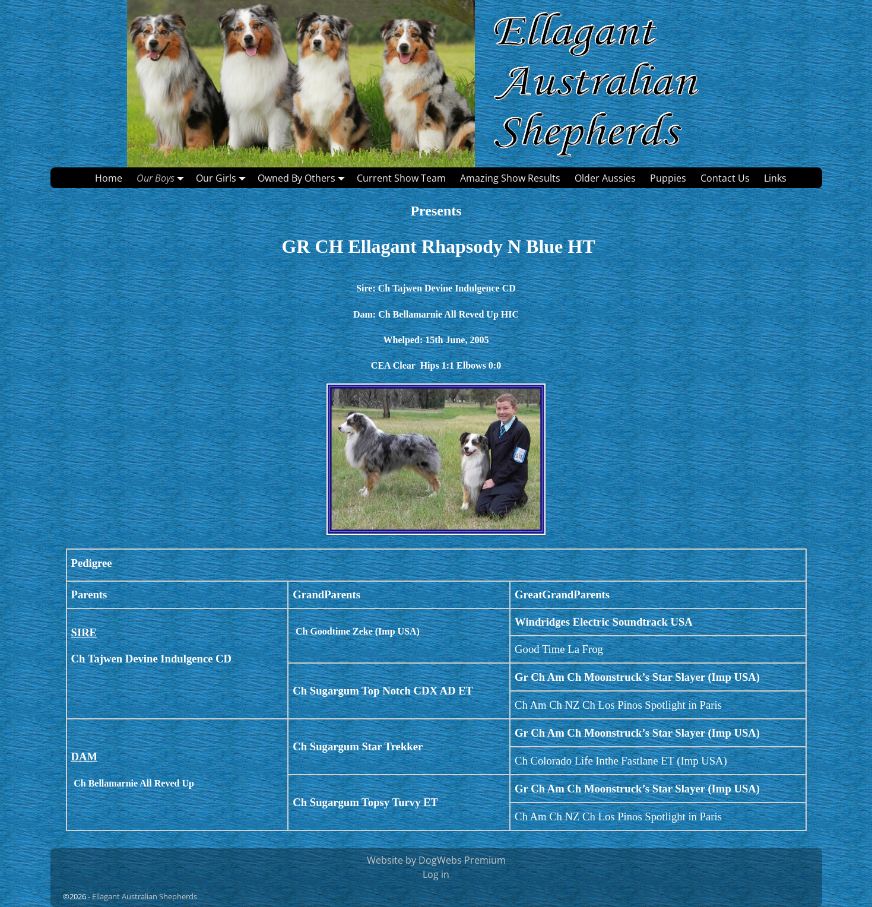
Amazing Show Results (510, 178)
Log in (436, 874)
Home (108, 178)
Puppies (668, 178)
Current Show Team (401, 178)
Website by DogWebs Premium (436, 860)
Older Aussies (605, 178)
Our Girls (223, 177)
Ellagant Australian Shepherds (144, 896)
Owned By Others (304, 177)
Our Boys (163, 177)
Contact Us (725, 178)
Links (775, 178)
